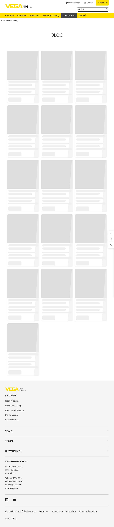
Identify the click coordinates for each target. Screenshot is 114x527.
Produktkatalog (11, 401)
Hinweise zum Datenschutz (64, 511)
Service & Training (51, 15)
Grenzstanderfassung (14, 410)
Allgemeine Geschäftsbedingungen (20, 511)
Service (9, 441)
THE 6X (82, 15)
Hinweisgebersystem (88, 511)
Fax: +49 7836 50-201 (14, 481)
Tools (8, 431)
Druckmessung (11, 415)
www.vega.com (11, 488)
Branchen (21, 15)
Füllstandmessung (13, 405)
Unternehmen (69, 15)
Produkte (9, 15)
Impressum (44, 511)
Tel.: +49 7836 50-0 (13, 478)
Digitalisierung (11, 419)
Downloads (34, 15)
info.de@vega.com (13, 484)
